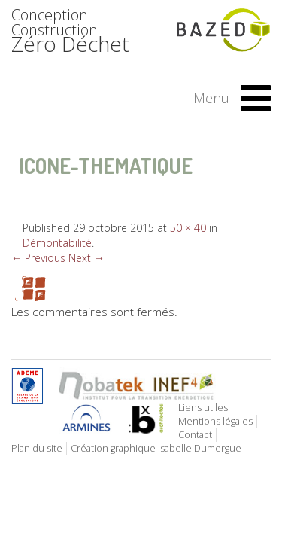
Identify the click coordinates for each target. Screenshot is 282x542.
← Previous (38, 258)
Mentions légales (215, 421)
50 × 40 (188, 228)
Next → (86, 258)
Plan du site (36, 448)
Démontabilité (57, 243)
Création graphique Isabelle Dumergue (156, 448)
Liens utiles (203, 407)
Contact (195, 434)
